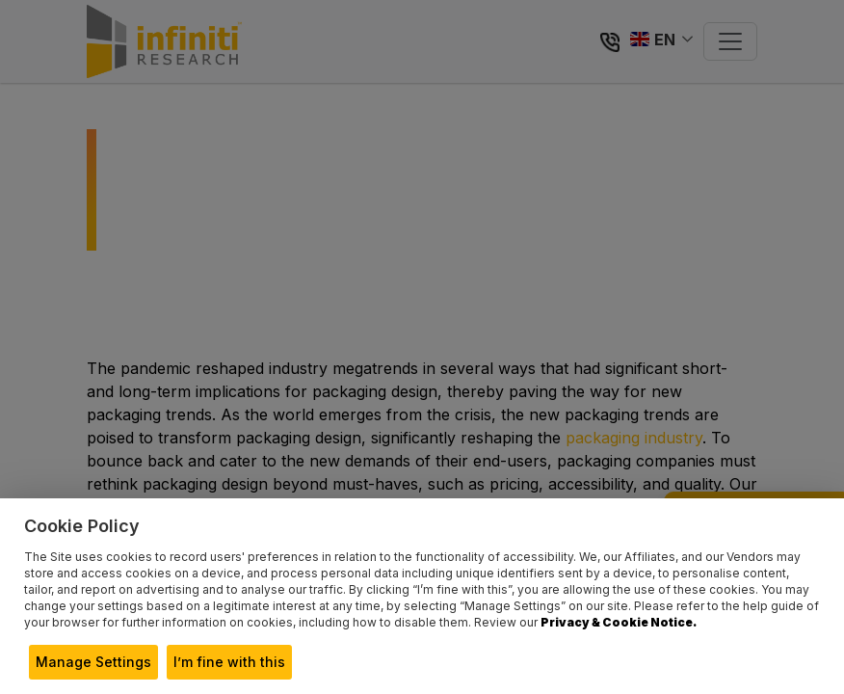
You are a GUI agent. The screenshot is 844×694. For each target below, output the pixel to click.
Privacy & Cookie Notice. (619, 622)
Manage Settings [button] (93, 662)
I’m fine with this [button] (229, 662)
